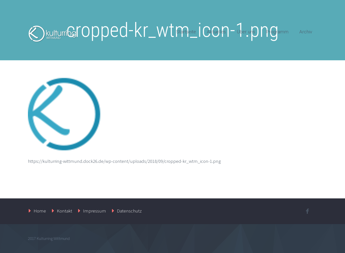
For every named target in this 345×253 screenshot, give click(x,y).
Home (40, 211)
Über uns (246, 32)
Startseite (186, 32)
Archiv (305, 32)
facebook (307, 211)
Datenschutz (129, 211)
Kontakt (64, 211)
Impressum (94, 211)
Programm (277, 32)
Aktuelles (216, 32)
